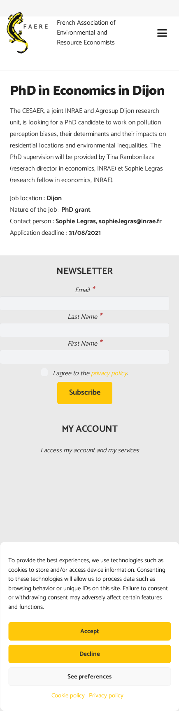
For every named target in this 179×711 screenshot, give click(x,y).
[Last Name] (84, 330)
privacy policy (109, 373)
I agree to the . (84, 373)
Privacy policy (106, 695)
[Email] (84, 303)
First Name (84, 343)
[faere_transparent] (27, 33)
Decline (89, 654)
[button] (162, 33)
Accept (89, 631)
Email (84, 290)
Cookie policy (68, 695)
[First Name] (84, 357)
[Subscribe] (84, 393)
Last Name (84, 317)
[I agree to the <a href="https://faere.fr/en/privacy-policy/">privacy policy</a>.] (44, 372)
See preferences (89, 676)
